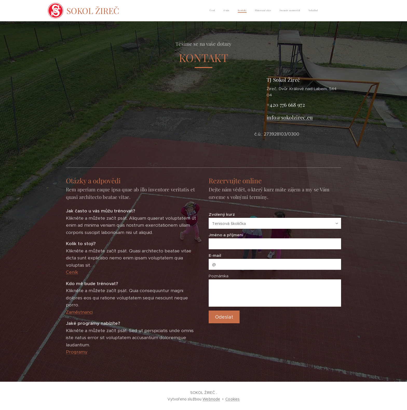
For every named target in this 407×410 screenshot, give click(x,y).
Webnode (211, 399)
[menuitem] (277, 10)
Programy (76, 352)
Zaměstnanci (79, 312)
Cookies (232, 399)
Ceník (72, 272)
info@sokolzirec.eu (290, 117)
